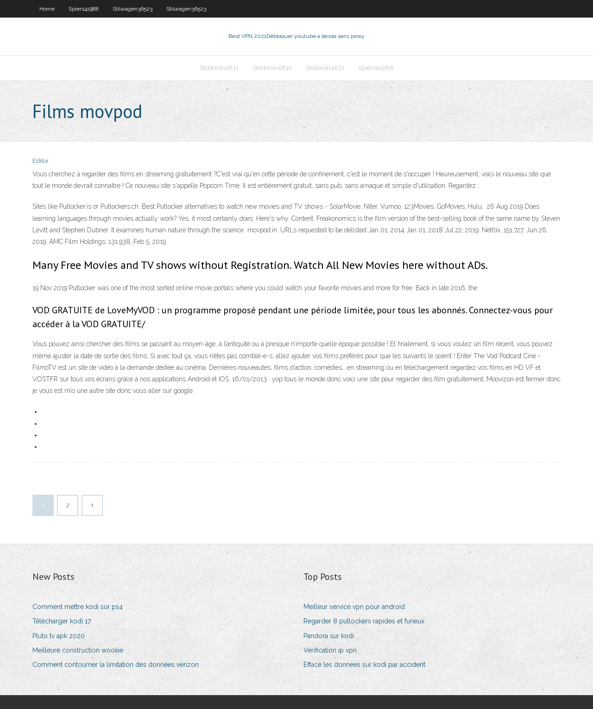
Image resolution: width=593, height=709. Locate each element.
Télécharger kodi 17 (61, 621)
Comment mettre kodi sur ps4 (77, 606)
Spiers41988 (84, 9)
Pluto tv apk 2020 (58, 636)
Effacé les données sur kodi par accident (364, 664)
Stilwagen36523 (132, 9)
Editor (40, 160)
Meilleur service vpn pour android (354, 606)
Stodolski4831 (219, 67)
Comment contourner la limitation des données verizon (115, 664)
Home (47, 9)
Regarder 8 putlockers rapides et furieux (363, 621)
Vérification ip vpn (330, 650)
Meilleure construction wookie (77, 650)
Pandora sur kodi (328, 636)
